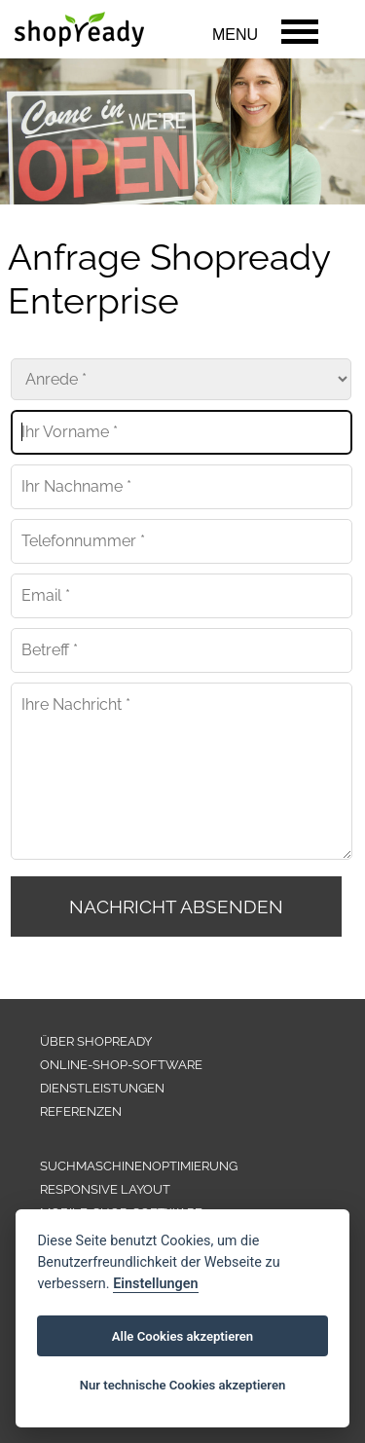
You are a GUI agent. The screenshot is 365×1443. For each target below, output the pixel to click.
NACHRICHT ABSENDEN (176, 906)
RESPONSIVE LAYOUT (105, 1189)
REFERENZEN (81, 1111)
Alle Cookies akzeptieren (182, 1336)
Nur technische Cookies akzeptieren (183, 1385)
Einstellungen (155, 1284)
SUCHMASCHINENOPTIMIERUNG (138, 1166)
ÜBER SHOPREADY (96, 1041)
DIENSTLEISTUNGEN (102, 1088)
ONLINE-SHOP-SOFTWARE (121, 1064)
